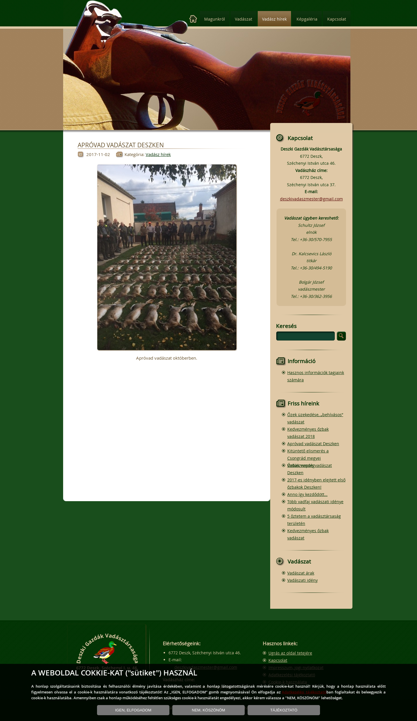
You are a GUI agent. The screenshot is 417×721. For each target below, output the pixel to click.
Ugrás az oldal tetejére (290, 653)
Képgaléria (307, 19)
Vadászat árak (300, 573)
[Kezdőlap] (193, 19)
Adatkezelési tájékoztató (304, 692)
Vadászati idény (302, 580)
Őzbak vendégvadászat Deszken (309, 469)
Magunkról (214, 19)
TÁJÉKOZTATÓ (283, 710)
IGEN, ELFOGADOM (133, 710)
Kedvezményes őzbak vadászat (308, 534)
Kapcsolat (336, 19)
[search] (305, 335)
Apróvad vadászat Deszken (313, 443)
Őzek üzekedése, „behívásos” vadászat (315, 418)
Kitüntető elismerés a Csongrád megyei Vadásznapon (308, 458)
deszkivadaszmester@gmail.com (311, 199)
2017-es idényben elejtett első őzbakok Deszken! (316, 483)
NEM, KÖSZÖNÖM (208, 710)
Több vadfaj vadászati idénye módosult (315, 505)
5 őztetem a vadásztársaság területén (314, 519)
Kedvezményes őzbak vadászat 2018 (308, 432)
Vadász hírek (274, 19)
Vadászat (243, 19)
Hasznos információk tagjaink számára (315, 376)
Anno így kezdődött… (307, 494)
